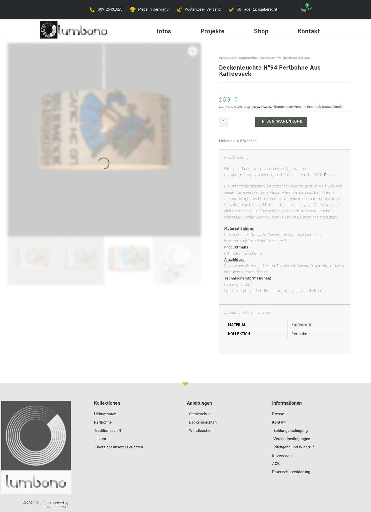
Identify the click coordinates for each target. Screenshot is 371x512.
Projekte (212, 31)
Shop (261, 31)
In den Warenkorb (281, 122)
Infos (164, 31)
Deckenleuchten (248, 57)
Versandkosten (262, 107)
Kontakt (309, 31)
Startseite (224, 57)
